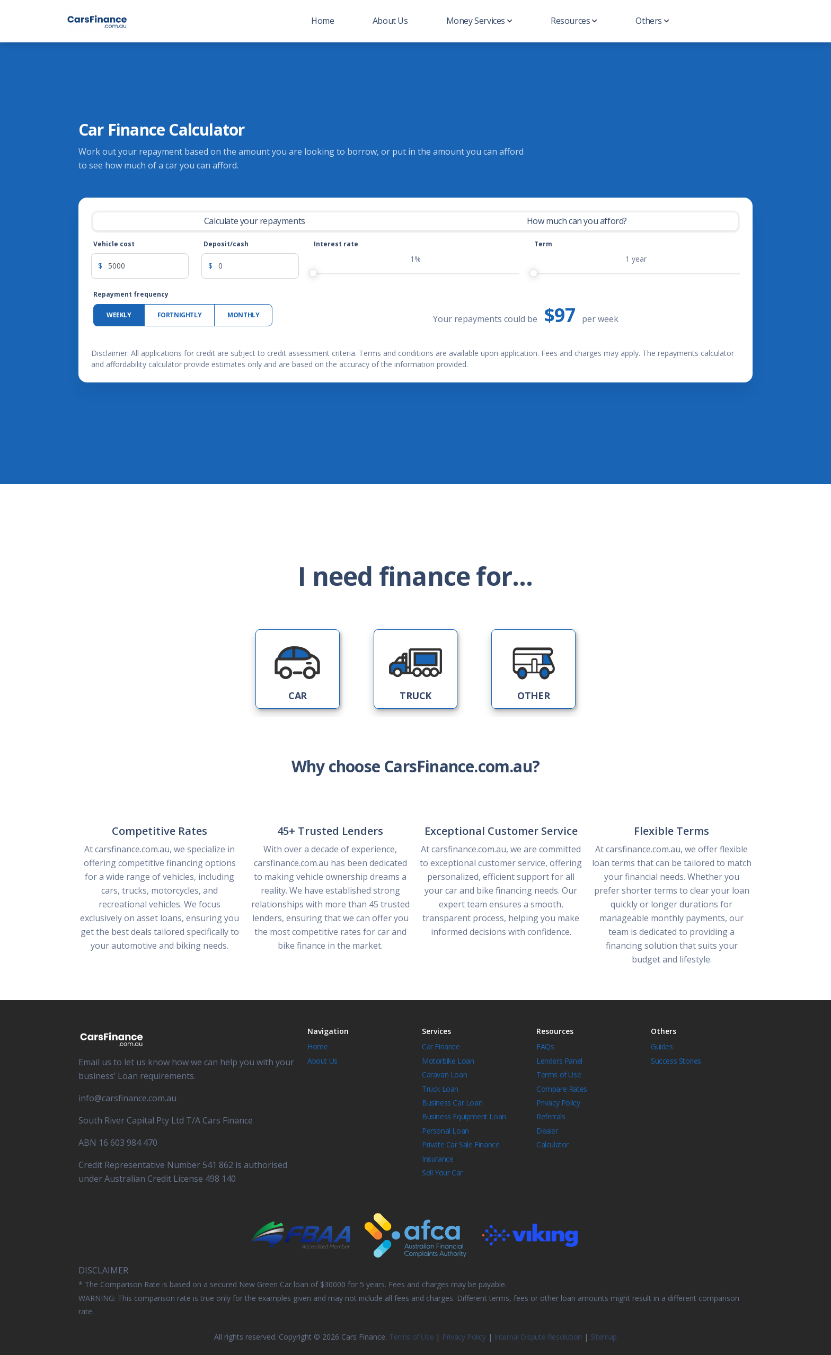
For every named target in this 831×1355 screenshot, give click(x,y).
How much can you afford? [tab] (577, 221)
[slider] (313, 273)
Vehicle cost (114, 243)
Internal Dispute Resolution (538, 1337)
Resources (574, 20)
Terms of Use (558, 1074)
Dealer (547, 1131)
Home (322, 20)
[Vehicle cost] (148, 266)
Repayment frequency (131, 294)
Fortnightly (179, 314)
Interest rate (336, 243)
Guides (662, 1046)
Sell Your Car (442, 1172)
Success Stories (676, 1061)
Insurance (437, 1159)
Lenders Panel (559, 1061)
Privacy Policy (558, 1103)
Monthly (243, 314)
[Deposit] (258, 266)
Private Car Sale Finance (460, 1144)
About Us (390, 20)
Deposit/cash (226, 243)
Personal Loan (445, 1131)
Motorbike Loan (448, 1061)
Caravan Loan (444, 1074)
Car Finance (441, 1046)
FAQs (545, 1046)
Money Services (479, 20)
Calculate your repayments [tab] (254, 221)
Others (652, 20)
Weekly (119, 314)
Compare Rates (561, 1089)
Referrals (550, 1116)
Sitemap (603, 1337)
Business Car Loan (452, 1103)
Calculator (552, 1144)
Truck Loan (440, 1089)
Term (543, 243)
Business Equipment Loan (464, 1116)
